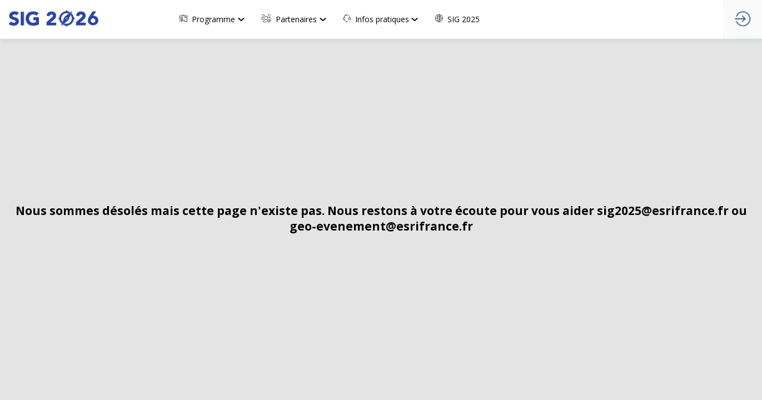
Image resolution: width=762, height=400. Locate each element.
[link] (215, 19)
